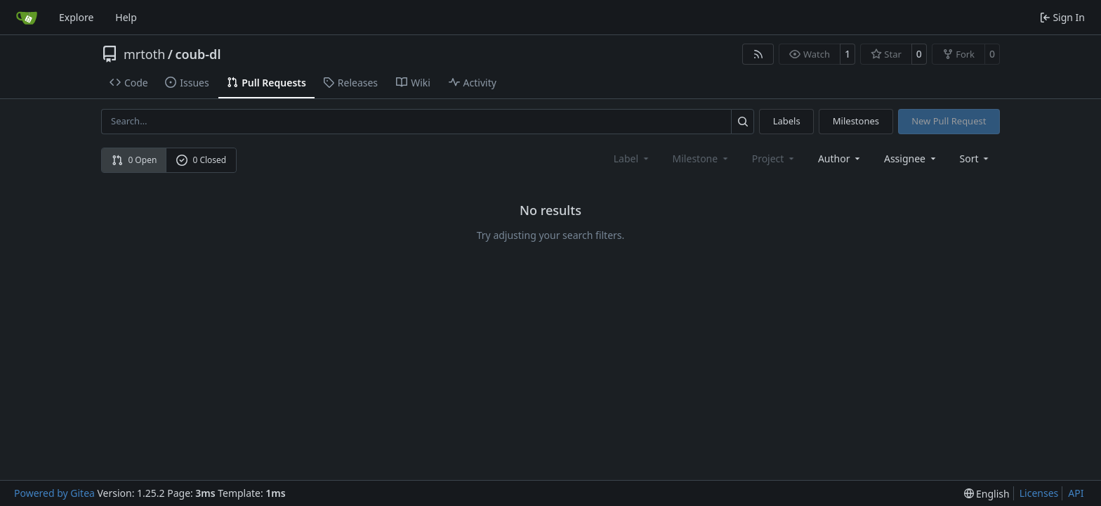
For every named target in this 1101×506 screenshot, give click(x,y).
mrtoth (144, 54)
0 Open (134, 160)
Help (126, 17)
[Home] (26, 17)
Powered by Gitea (54, 493)
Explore (76, 17)
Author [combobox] (840, 158)
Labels (786, 121)
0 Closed (201, 160)
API (1075, 493)
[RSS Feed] (758, 54)
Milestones (856, 121)
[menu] (976, 158)
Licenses (1039, 493)
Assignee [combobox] (911, 158)
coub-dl (197, 54)
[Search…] (742, 121)
